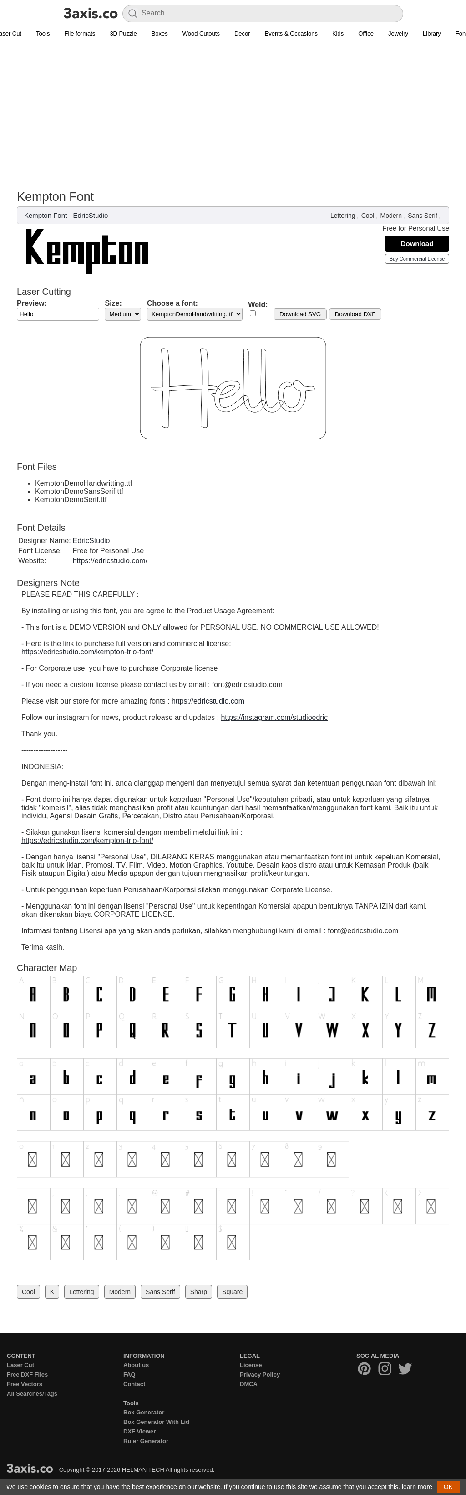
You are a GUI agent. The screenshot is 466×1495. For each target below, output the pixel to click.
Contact (134, 1384)
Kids (338, 33)
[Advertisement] (233, 110)
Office (366, 33)
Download (417, 243)
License (251, 1364)
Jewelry (398, 33)
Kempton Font (45, 215)
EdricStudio (90, 215)
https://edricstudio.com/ (110, 561)
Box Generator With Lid (156, 1421)
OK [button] (448, 1486)
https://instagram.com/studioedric (274, 717)
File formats (79, 33)
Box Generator (143, 1412)
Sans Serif (422, 215)
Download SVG (300, 314)
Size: (113, 303)
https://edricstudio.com (208, 701)
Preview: (32, 303)
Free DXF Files (27, 1374)
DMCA (249, 1384)
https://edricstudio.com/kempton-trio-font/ (87, 652)
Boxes (160, 33)
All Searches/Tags (32, 1393)
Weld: (258, 304)
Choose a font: (172, 303)
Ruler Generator (145, 1441)
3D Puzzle (123, 33)
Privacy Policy (260, 1374)
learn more (417, 1486)
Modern (391, 215)
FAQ (129, 1374)
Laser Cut (20, 1364)
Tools (43, 33)
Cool (368, 215)
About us (136, 1364)
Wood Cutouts (201, 33)
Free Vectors (24, 1384)
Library (432, 33)
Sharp (198, 1291)
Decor (242, 33)
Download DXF (355, 314)
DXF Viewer (139, 1431)
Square (232, 1291)
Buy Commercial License (417, 259)
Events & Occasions (291, 33)
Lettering (342, 215)
